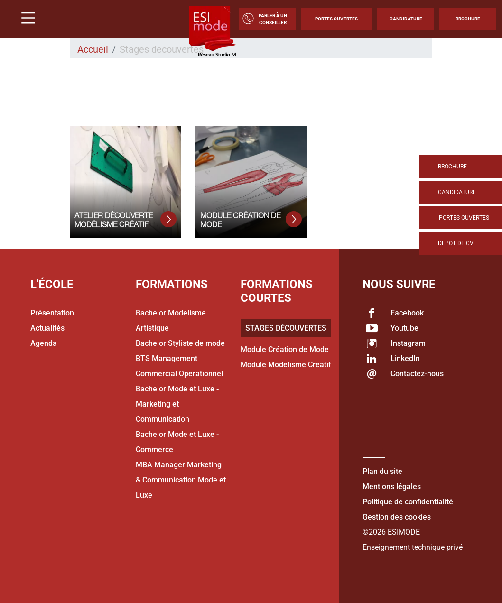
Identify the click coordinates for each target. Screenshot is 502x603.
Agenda (43, 343)
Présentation (52, 312)
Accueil (92, 49)
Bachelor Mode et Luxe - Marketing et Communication (177, 404)
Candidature (406, 18)
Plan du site (382, 471)
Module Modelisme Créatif (286, 364)
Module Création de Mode (285, 349)
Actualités (47, 328)
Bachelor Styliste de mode (180, 343)
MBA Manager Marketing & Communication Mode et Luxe (181, 480)
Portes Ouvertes (336, 18)
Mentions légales (392, 486)
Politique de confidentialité (408, 501)
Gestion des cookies (397, 516)
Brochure (468, 18)
